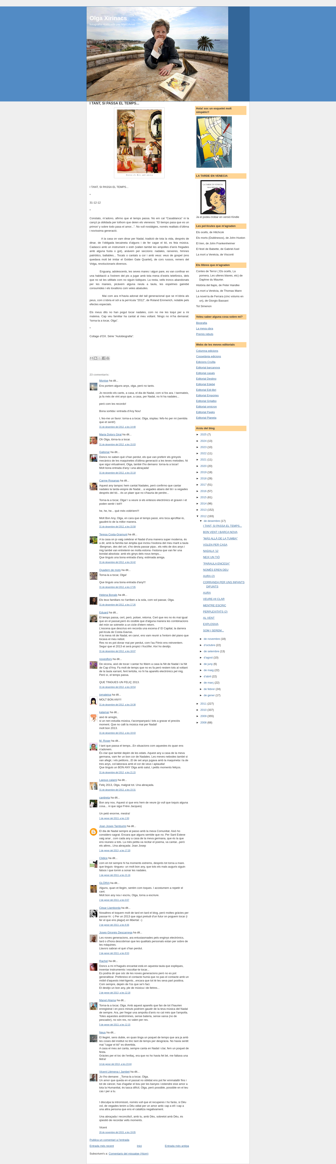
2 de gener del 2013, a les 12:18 (114, 993)
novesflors (105, 659)
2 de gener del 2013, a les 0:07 (114, 900)
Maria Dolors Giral (110, 434)
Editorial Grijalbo (206, 401)
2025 (203, 434)
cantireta (104, 797)
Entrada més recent (102, 1145)
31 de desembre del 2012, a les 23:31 (117, 790)
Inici (139, 1145)
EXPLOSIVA (210, 624)
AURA (207, 592)
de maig (209, 670)
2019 (203, 472)
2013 (203, 509)
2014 (203, 503)
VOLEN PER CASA (215, 544)
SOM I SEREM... (213, 630)
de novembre (212, 638)
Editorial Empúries (207, 395)
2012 (203, 516)
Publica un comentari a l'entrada (109, 1139)
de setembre (212, 651)
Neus (102, 1032)
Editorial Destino (206, 378)
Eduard (103, 612)
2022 (203, 453)
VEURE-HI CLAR (213, 599)
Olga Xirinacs (108, 18)
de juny (209, 664)
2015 (203, 497)
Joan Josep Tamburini (112, 826)
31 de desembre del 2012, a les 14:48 (117, 427)
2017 (203, 484)
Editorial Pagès (205, 412)
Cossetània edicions (208, 356)
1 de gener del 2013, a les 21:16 (114, 875)
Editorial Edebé (205, 384)
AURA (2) (209, 576)
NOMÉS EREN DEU (215, 569)
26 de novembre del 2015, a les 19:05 (117, 1132)
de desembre (212, 520)
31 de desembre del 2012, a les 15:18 (117, 473)
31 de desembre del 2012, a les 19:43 (117, 733)
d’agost (209, 657)
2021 (203, 459)
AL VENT (208, 617)
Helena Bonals (108, 594)
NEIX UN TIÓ (211, 557)
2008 (203, 722)
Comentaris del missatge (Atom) (128, 1153)
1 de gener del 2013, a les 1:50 (114, 818)
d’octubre (210, 645)
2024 (203, 440)
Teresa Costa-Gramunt (113, 534)
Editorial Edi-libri (206, 389)
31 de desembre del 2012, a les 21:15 (117, 772)
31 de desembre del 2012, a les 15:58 (117, 526)
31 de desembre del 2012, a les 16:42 (117, 562)
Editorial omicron (206, 406)
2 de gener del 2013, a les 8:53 (114, 953)
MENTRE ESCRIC (214, 605)
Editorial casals (205, 373)
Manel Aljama (107, 1000)
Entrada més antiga (177, 1145)
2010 (203, 709)
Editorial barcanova (208, 367)
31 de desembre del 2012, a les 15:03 (117, 444)
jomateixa (105, 694)
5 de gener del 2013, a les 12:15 (114, 1025)
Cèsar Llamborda (110, 907)
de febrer (210, 689)
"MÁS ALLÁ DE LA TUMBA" (220, 538)
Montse (103, 380)
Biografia (201, 323)
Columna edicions (207, 350)
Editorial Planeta (206, 417)
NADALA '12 (210, 551)
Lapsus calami (108, 780)
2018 (203, 478)
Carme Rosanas (109, 480)
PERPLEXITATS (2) (215, 611)
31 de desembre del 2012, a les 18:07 (117, 651)
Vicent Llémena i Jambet (114, 1071)
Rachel (103, 961)
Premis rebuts (204, 334)
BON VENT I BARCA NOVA (220, 532)
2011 (203, 703)
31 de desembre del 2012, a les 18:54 (117, 687)
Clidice (103, 858)
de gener (210, 695)
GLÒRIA (104, 883)
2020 (203, 466)
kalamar (104, 712)
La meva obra (204, 328)
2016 (203, 491)
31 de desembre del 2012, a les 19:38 (117, 705)
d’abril (208, 676)
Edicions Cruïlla (205, 362)
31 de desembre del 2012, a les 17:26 (117, 605)
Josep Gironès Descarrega (115, 932)
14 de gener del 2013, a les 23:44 (115, 1064)
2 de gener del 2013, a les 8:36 (114, 925)
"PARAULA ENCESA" (216, 563)
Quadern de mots (110, 570)
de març (209, 682)
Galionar (104, 452)
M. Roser (105, 740)
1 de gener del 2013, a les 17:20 (114, 850)
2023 (203, 447)
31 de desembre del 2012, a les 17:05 (117, 587)
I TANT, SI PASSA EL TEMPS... (222, 525)
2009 (203, 716)
